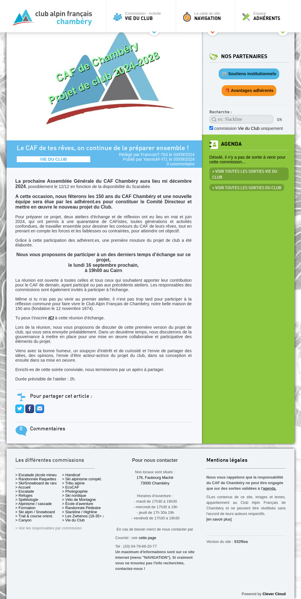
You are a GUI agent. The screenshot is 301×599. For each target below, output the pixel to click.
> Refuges (24, 495)
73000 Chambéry (155, 483)
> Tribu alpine (73, 483)
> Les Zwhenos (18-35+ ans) (86, 516)
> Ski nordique (74, 495)
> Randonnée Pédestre (81, 508)
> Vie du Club (73, 520)
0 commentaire (181, 164)
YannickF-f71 (155, 159)
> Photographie (75, 491)
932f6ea (241, 541)
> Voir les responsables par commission (48, 528)
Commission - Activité (143, 16)
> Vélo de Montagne (79, 499)
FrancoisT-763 (154, 154)
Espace (266, 16)
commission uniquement (248, 128)
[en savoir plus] (219, 519)
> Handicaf (71, 475)
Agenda (231, 144)
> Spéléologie (26, 499)
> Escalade (24, 491)
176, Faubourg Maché (154, 477)
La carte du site (207, 16)
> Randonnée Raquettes (35, 479)
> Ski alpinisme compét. (82, 479)
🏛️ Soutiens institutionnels (249, 73)
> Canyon (23, 520)
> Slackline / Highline (79, 512)
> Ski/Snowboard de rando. (38, 483)
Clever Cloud (274, 594)
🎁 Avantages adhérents (249, 90)
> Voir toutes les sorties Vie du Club (244, 174)
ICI (51, 318)
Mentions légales (227, 460)
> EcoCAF (70, 487)
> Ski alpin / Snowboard (35, 512)
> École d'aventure (77, 503)
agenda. (269, 488)
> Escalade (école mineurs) (38, 475)
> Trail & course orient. (34, 516)
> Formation (25, 508)
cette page (147, 538)
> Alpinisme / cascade (33, 503)
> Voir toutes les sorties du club (246, 188)
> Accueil (23, 487)
